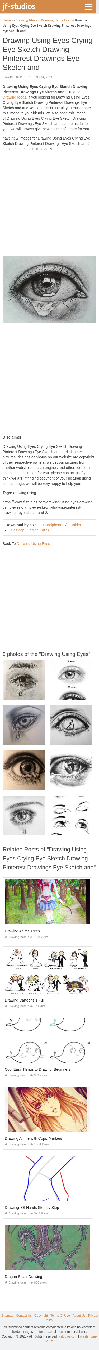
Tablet (76, 525)
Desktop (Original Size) (30, 530)
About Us (79, 1315)
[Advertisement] (49, 205)
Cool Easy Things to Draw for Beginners (37, 1069)
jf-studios (19, 6)
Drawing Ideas (12, 77)
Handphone (52, 525)
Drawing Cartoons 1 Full (24, 1000)
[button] (88, 6)
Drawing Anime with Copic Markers (33, 1138)
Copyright (41, 1315)
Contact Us (24, 1315)
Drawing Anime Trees (22, 931)
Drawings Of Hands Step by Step (32, 1207)
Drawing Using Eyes (33, 544)
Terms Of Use (60, 1315)
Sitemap (7, 1315)
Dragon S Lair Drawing (23, 1277)
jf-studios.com (67, 1336)
